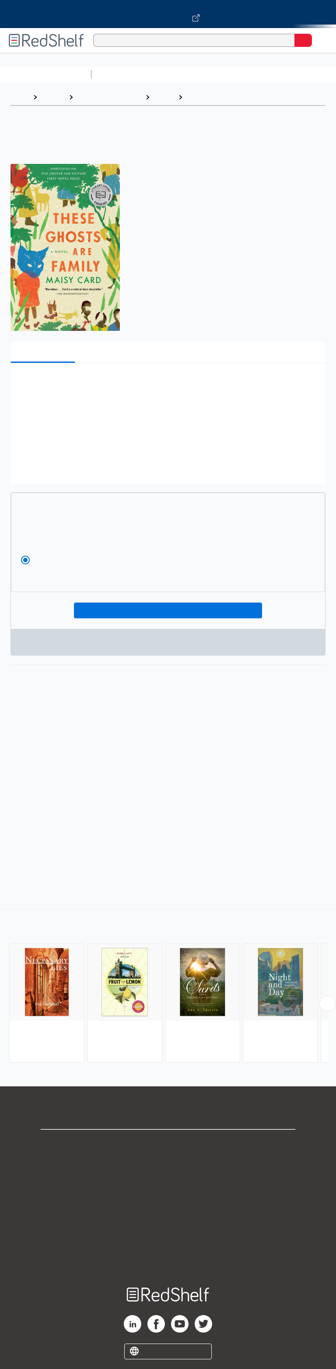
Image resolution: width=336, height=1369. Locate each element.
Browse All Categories (45, 74)
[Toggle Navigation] (320, 40)
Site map (168, 1259)
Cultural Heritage (214, 97)
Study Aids (118, 74)
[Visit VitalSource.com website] (168, 14)
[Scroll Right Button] (327, 1003)
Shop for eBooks (168, 1143)
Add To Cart (168, 610)
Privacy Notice (168, 1182)
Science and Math (171, 74)
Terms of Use (168, 1201)
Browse (53, 97)
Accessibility (168, 1240)
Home (19, 97)
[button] (167, 383)
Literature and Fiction (109, 97)
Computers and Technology (249, 74)
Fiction (164, 97)
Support (168, 1163)
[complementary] (168, 987)
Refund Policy (168, 1220)
